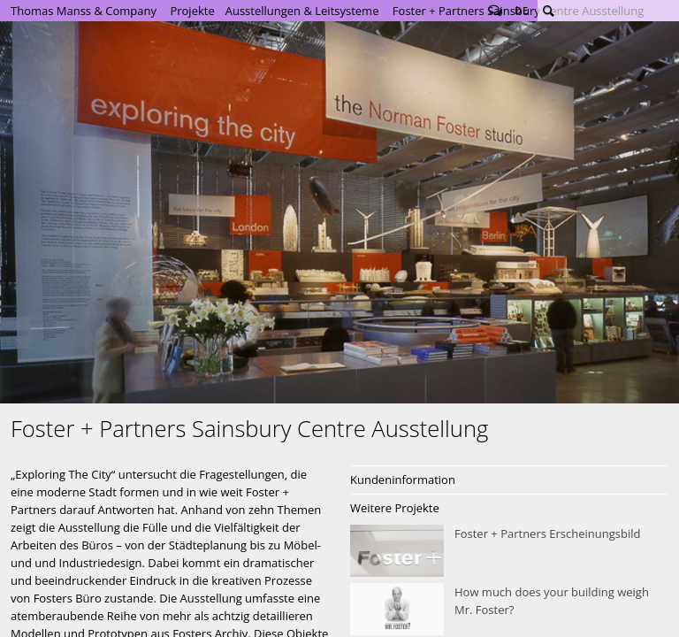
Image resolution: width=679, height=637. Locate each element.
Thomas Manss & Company (83, 11)
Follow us (495, 10)
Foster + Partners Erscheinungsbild (509, 551)
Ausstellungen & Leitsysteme (302, 11)
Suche (548, 10)
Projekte (192, 11)
